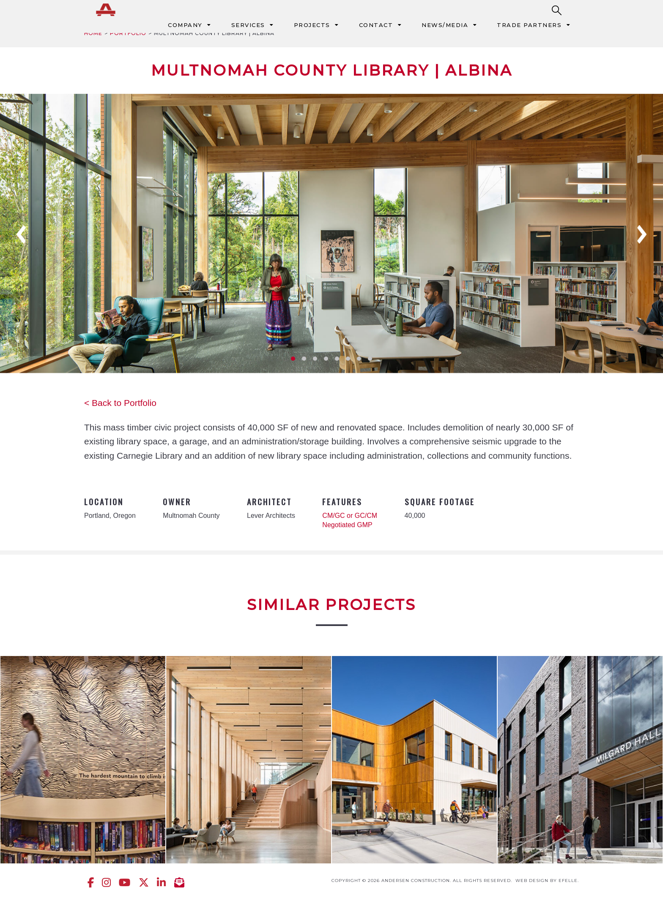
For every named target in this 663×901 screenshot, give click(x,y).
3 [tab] (315, 359)
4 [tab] (326, 359)
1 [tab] (293, 359)
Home (93, 33)
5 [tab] (337, 359)
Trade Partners (529, 25)
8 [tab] (370, 359)
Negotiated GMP (347, 524)
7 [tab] (359, 359)
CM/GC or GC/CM (349, 515)
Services (248, 25)
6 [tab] (348, 359)
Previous (21, 234)
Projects (312, 25)
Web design (531, 880)
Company (185, 25)
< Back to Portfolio (120, 403)
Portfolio (128, 33)
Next (642, 234)
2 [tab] (304, 359)
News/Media (445, 25)
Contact (376, 25)
